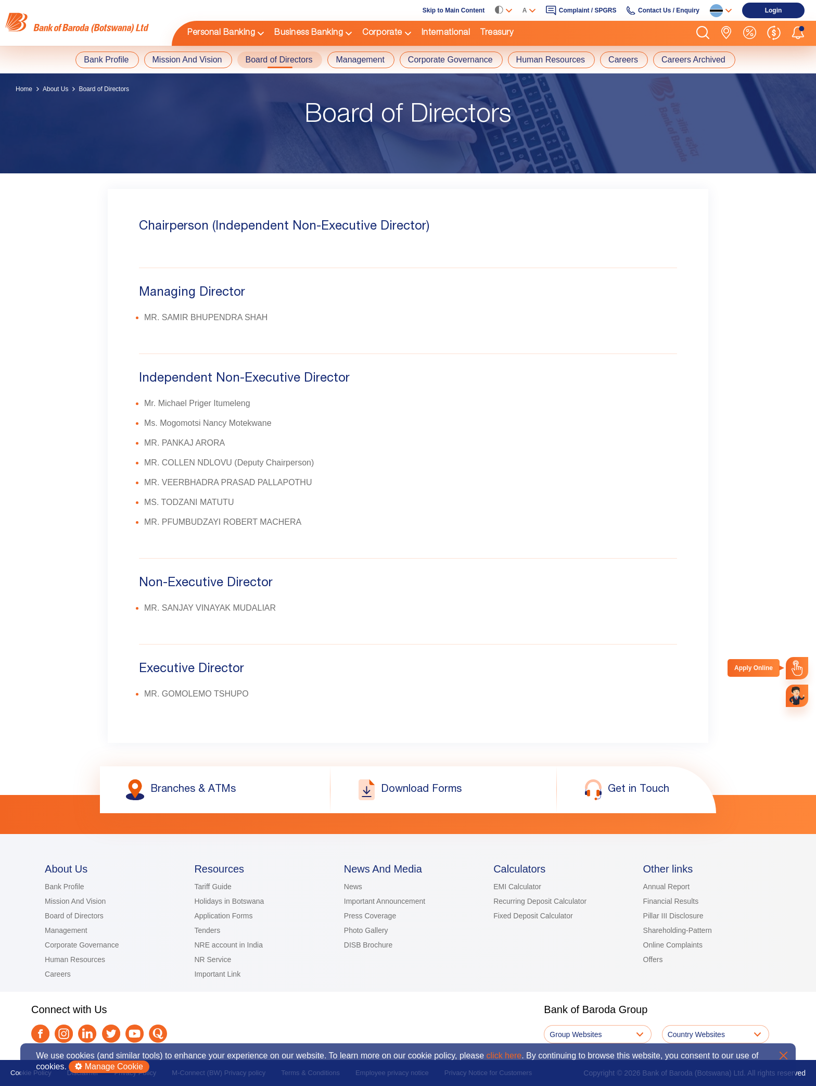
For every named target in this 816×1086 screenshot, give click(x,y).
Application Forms (223, 916)
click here (504, 1055)
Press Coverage (370, 916)
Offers (653, 959)
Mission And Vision (187, 59)
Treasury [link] (496, 33)
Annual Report (666, 886)
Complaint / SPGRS (588, 10)
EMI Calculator (517, 886)
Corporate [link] (382, 33)
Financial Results (671, 901)
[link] (83, 23)
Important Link (217, 974)
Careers (623, 59)
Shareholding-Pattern (677, 930)
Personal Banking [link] (221, 33)
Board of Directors (279, 59)
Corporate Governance (450, 59)
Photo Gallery (366, 930)
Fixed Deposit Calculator (533, 916)
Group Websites (576, 1034)
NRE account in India (228, 945)
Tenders (207, 930)
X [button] (783, 1055)
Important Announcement (384, 901)
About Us (55, 89)
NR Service (212, 959)
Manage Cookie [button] (109, 1066)
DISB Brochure (368, 945)
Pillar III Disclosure (673, 916)
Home (24, 89)
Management (360, 59)
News (353, 886)
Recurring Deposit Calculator (539, 901)
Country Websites (696, 1034)
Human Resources (550, 59)
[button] (702, 33)
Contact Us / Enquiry (668, 10)
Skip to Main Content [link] (453, 10)
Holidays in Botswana (229, 901)
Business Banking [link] (308, 33)
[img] (83, 23)
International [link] (446, 33)
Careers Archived (693, 59)
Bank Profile (106, 59)
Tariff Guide (212, 886)
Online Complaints (673, 945)
